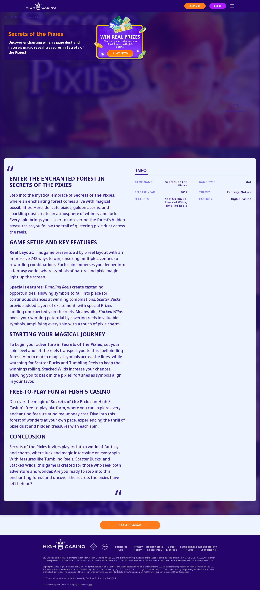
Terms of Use (120, 548)
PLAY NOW (120, 53)
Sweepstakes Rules (189, 548)
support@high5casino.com (177, 572)
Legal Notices (171, 548)
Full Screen (235, 108)
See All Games (130, 525)
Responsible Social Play (154, 548)
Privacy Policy (138, 548)
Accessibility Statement (208, 548)
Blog (90, 584)
